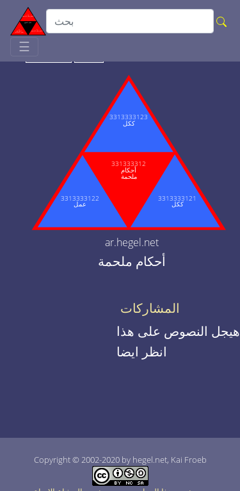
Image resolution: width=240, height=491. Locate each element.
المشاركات (150, 308)
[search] (130, 21)
